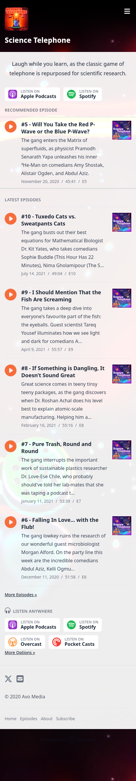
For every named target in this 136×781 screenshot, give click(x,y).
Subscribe (65, 718)
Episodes (28, 718)
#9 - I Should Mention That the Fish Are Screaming (61, 296)
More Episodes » (21, 594)
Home (11, 718)
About (47, 718)
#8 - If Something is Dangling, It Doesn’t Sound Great (62, 372)
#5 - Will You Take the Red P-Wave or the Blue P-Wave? (58, 128)
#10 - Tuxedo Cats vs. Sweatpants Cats (48, 220)
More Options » (20, 652)
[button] (11, 127)
